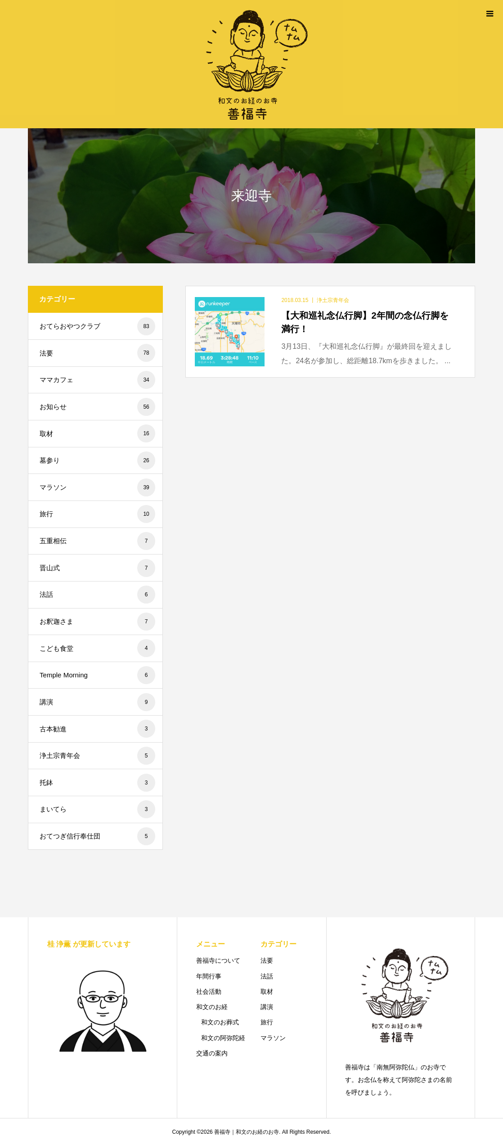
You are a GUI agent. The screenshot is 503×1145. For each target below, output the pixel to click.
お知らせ (97, 407)
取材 (97, 433)
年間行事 (208, 976)
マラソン (97, 487)
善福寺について (218, 960)
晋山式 (97, 568)
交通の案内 (212, 1053)
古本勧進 (97, 729)
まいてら (97, 809)
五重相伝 (97, 541)
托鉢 (97, 783)
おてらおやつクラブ (97, 326)
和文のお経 (212, 1006)
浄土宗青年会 (97, 756)
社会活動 (208, 991)
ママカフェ (97, 380)
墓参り (97, 460)
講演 (97, 702)
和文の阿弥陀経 (223, 1037)
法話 (97, 595)
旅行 (97, 514)
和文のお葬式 (220, 1022)
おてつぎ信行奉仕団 (97, 836)
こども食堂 (97, 648)
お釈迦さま (97, 622)
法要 (97, 353)
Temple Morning (97, 675)
